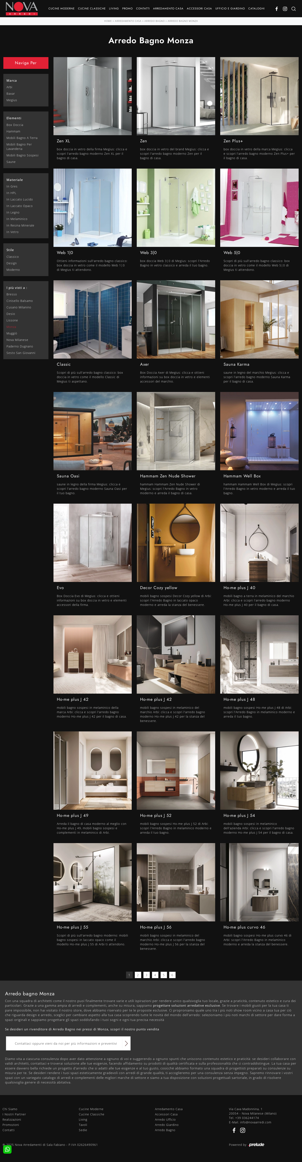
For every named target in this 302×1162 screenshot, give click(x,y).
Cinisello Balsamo (20, 301)
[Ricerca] (293, 8)
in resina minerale (20, 225)
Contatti (143, 8)
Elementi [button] (14, 118)
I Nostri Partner (14, 1114)
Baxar (11, 94)
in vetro (13, 232)
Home (108, 20)
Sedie (83, 1130)
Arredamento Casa (168, 8)
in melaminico (17, 219)
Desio (11, 314)
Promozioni (11, 1125)
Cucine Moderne (61, 8)
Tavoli (83, 1125)
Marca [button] (12, 80)
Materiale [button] (15, 180)
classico (13, 257)
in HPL (11, 193)
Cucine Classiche (92, 8)
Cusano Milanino (19, 307)
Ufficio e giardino (230, 8)
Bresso (12, 294)
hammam (13, 131)
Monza (11, 327)
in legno (13, 212)
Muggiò (12, 333)
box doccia (15, 125)
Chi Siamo (10, 1109)
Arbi (9, 87)
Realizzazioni (12, 1119)
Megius (12, 100)
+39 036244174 (247, 1118)
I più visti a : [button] (17, 288)
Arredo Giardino (167, 1125)
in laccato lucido (20, 199)
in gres (12, 186)
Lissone (12, 320)
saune (11, 162)
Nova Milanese (17, 340)
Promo (127, 8)
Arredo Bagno (154, 20)
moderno (13, 270)
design (12, 263)
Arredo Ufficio (165, 1119)
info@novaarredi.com (255, 1122)
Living (114, 8)
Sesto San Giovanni (21, 353)
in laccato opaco (20, 206)
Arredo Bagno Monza (183, 20)
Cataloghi (256, 8)
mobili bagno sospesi (23, 155)
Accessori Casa (199, 8)
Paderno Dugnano (20, 346)
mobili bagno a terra (22, 138)
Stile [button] (10, 250)
